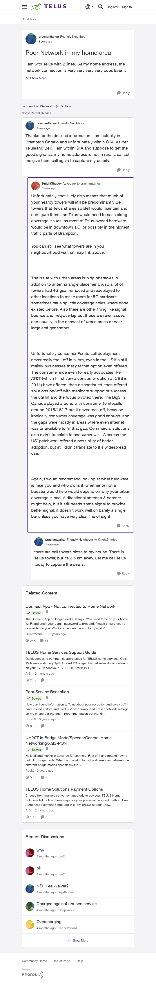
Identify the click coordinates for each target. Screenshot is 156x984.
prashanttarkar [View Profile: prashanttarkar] (49, 36)
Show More (35, 78)
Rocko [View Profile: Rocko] (29, 770)
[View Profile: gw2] (29, 852)
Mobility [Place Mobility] (29, 19)
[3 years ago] (47, 719)
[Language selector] (89, 6)
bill (39, 868)
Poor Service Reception (47, 691)
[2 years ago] (57, 633)
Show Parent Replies (36, 113)
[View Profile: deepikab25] (29, 906)
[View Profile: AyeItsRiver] (29, 888)
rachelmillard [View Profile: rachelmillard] (68, 928)
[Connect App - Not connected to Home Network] (78, 623)
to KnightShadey (105, 539)
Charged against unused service (66, 903)
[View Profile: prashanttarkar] (30, 38)
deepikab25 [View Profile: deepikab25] (67, 910)
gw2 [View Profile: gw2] (62, 856)
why (40, 850)
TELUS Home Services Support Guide (60, 652)
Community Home (34, 961)
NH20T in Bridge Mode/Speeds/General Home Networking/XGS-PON (68, 740)
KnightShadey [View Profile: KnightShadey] (52, 183)
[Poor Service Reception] (78, 709)
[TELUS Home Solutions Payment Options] (78, 800)
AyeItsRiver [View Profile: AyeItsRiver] (67, 892)
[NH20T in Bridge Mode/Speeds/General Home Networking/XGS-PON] (78, 760)
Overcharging (49, 921)
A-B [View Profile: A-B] (28, 673)
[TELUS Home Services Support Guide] (78, 663)
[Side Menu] (24, 7)
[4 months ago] (46, 856)
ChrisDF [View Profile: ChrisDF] (31, 719)
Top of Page (62, 961)
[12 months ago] (43, 673)
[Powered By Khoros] (78, 973)
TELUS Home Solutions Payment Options (64, 789)
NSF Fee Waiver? (52, 885)
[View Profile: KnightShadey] (35, 186)
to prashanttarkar (89, 183)
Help (80, 961)
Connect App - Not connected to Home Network (70, 606)
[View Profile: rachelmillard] (29, 924)
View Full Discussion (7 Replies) (46, 106)
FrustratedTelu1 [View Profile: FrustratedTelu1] (36, 634)
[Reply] (123, 93)
